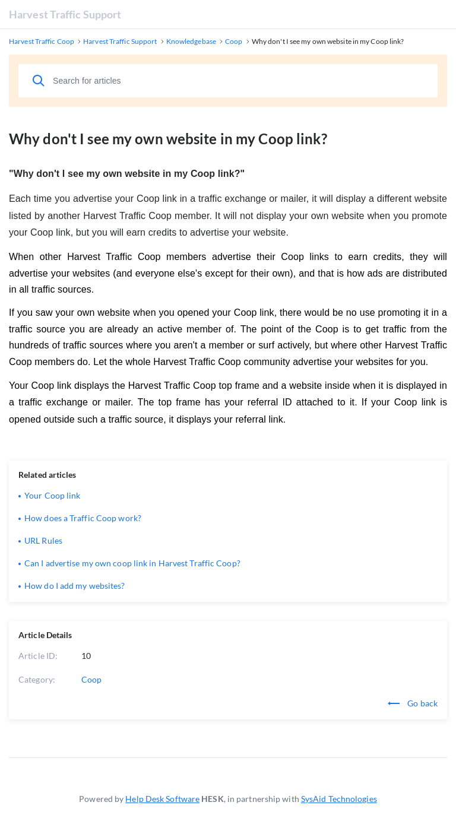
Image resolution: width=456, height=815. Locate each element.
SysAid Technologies (339, 799)
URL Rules (43, 540)
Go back (413, 703)
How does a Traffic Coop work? (82, 518)
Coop (91, 679)
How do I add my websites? (74, 586)
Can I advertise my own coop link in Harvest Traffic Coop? (132, 563)
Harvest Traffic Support (65, 14)
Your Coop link (52, 495)
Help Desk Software (162, 799)
